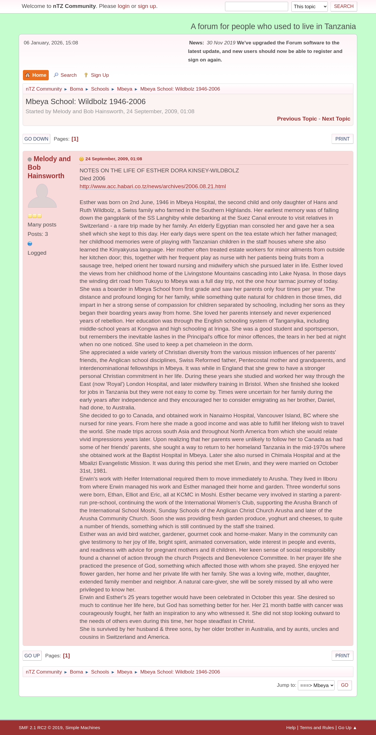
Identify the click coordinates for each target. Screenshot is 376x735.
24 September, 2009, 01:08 (113, 158)
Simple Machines (82, 727)
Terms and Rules (317, 727)
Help (291, 727)
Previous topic (297, 119)
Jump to (286, 685)
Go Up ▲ (347, 727)
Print (342, 138)
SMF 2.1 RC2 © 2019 (41, 727)
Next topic (336, 119)
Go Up (32, 655)
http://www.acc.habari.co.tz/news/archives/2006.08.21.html (153, 186)
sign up (147, 6)
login (124, 6)
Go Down (36, 138)
